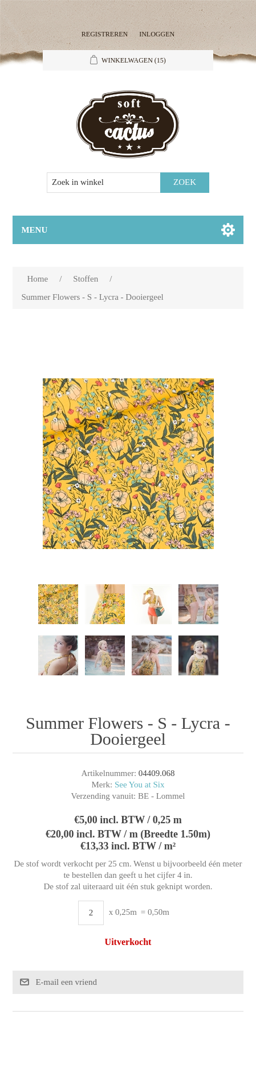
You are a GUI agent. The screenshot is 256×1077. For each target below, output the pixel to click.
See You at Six (140, 784)
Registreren (105, 34)
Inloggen (156, 34)
